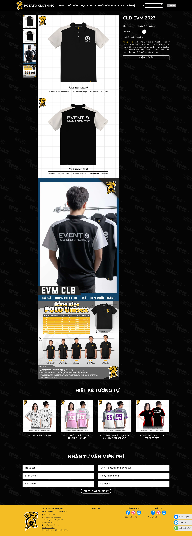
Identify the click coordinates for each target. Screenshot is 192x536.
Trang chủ (65, 5)
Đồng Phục (79, 5)
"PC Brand (152, 517)
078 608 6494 (49, 522)
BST (92, 5)
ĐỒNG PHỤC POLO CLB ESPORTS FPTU (152, 436)
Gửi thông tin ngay (96, 491)
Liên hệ (131, 5)
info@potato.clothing (51, 525)
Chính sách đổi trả (62, 530)
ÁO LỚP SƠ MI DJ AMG (39, 435)
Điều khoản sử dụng (48, 528)
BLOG (114, 5)
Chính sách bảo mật (48, 530)
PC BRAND (171, 5)
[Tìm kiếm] (161, 5)
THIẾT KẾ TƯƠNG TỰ (96, 390)
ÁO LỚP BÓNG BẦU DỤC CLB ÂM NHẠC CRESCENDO (114, 436)
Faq (123, 5)
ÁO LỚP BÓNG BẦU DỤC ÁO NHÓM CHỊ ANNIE (77, 436)
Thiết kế (103, 5)
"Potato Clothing (130, 517)
